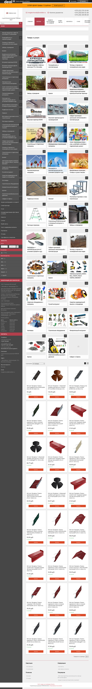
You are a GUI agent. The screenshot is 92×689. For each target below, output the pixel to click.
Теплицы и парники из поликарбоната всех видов (9, 43)
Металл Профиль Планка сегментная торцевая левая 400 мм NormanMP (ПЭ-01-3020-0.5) (56, 459)
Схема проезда (5, 205)
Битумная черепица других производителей (9, 66)
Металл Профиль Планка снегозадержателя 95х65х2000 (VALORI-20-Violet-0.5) (36, 387)
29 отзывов (73, 1)
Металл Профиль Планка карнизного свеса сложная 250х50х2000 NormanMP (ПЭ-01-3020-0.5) (77, 605)
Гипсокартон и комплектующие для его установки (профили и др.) (9, 99)
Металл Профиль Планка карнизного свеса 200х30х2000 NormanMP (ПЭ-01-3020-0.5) (57, 531)
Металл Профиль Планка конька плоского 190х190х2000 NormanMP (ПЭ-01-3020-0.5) (78, 567)
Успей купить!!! (58, 5)
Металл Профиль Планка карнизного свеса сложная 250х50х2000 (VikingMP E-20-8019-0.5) (77, 641)
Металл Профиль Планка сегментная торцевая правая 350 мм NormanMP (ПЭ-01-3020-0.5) (77, 496)
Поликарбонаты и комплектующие (7, 38)
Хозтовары (5, 180)
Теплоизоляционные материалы (8, 94)
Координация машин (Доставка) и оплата (10, 213)
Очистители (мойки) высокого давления (10, 194)
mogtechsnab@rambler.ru (8, 372)
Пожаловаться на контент (56, 685)
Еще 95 (4, 275)
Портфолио (4, 230)
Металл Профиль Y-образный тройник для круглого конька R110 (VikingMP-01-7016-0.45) (35, 458)
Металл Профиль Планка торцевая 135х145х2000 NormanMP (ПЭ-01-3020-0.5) (35, 604)
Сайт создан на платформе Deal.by (46, 684)
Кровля (4, 51)
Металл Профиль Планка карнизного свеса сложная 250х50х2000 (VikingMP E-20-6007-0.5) (35, 423)
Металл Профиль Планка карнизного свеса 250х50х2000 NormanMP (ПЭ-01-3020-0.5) (57, 567)
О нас (2, 209)
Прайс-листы (4, 224)
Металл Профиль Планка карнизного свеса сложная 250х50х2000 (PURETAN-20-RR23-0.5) (56, 641)
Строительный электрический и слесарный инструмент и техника (10, 126)
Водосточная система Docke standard (68, 680)
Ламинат (4, 113)
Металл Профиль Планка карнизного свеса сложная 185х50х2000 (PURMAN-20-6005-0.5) (35, 532)
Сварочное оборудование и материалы (10, 167)
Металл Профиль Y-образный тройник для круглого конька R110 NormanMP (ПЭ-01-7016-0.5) (56, 496)
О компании (29, 669)
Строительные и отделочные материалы (10, 77)
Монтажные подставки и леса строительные (10, 117)
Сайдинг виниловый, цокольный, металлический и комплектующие (10, 72)
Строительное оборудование (10, 183)
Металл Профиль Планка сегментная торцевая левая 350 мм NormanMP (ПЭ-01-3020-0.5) (77, 423)
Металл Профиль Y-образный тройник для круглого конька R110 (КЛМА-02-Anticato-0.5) (56, 387)
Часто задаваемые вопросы (9, 227)
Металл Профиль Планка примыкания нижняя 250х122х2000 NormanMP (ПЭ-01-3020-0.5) (34, 496)
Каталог (3, 29)
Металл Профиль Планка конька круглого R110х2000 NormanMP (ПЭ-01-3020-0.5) (77, 531)
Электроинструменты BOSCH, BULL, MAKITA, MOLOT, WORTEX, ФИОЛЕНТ (10, 162)
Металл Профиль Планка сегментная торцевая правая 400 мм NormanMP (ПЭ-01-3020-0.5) (35, 568)
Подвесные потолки (7, 109)
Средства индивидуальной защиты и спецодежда (9, 176)
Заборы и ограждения (8, 131)
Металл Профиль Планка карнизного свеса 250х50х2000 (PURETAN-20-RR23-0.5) (36, 640)
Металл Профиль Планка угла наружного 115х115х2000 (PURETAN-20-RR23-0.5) (78, 387)
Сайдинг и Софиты (7, 199)
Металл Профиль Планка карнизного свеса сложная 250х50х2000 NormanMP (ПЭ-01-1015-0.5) (77, 459)
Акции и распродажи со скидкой (10, 202)
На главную (29, 666)
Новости (3, 217)
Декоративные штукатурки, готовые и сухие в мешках (10, 105)
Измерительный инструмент (10, 187)
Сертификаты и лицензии (8, 237)
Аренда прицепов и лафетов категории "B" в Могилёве (10, 33)
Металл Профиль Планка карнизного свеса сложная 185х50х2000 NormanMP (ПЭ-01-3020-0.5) (56, 605)
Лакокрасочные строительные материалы (9, 82)
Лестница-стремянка (8, 121)
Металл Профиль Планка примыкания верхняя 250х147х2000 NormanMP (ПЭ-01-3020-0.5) (55, 423)
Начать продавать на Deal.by (23, 1)
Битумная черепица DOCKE (9, 62)
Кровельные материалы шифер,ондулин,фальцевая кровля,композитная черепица (9, 56)
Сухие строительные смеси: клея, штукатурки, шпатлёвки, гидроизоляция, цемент (10, 88)
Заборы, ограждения (8, 47)
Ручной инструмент (7, 172)
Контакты (69, 21)
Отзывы (3, 234)
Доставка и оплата (87, 21)
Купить (36, 397)
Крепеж (4, 190)
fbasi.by (3, 367)
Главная (30, 21)
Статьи (3, 220)
